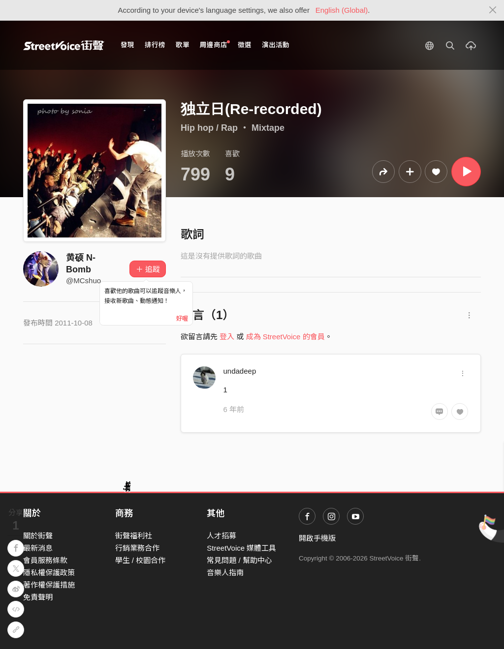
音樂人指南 (225, 572)
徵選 (245, 45)
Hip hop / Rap (209, 128)
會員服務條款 (45, 560)
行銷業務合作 (137, 548)
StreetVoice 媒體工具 (241, 548)
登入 (227, 336)
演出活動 (275, 45)
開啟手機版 (317, 538)
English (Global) (341, 10)
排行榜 (155, 45)
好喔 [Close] (182, 318)
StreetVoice (63, 45)
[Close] (493, 10)
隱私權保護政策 (49, 572)
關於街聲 (38, 535)
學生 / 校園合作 (140, 560)
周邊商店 (215, 44)
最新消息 (38, 548)
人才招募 (221, 535)
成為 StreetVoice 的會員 (285, 336)
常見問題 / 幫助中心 (239, 560)
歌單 (182, 45)
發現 (127, 45)
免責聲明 (38, 597)
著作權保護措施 (49, 585)
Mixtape (268, 128)
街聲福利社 (133, 535)
